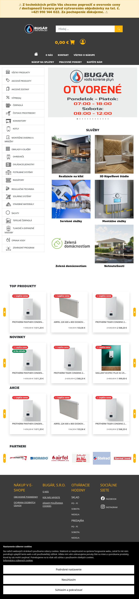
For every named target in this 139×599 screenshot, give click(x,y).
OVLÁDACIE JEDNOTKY (20, 164)
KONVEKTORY (16, 121)
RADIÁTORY (15, 180)
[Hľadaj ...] (85, 29)
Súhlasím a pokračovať (68, 590)
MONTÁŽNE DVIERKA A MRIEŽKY (19, 138)
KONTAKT (63, 55)
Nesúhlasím (69, 579)
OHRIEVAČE (15, 156)
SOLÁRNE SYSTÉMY (18, 196)
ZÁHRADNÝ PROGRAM (20, 248)
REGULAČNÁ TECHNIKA (20, 188)
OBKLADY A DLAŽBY (18, 148)
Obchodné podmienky (26, 496)
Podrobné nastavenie (69, 569)
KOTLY (12, 128)
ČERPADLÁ (14, 105)
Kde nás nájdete (51, 497)
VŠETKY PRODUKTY (18, 71)
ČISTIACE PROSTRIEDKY (20, 113)
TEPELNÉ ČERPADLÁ (19, 220)
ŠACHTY (12, 212)
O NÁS (49, 55)
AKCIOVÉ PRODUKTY (18, 80)
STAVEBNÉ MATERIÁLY (20, 204)
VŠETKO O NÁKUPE (84, 55)
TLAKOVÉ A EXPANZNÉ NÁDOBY (19, 230)
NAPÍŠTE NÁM (94, 62)
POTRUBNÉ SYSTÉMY (19, 172)
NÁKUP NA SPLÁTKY (43, 62)
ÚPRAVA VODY (15, 239)
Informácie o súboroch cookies (18, 560)
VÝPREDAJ (13, 97)
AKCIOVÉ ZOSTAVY (17, 88)
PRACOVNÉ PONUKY (70, 62)
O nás (46, 491)
